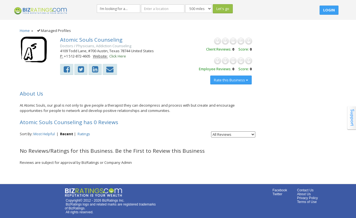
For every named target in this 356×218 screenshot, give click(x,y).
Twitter (277, 194)
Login (329, 9)
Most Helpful (44, 133)
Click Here (117, 56)
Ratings (84, 133)
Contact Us (305, 190)
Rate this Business (231, 79)
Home (25, 30)
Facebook (280, 190)
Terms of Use (307, 202)
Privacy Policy (307, 198)
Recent (66, 133)
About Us (304, 194)
